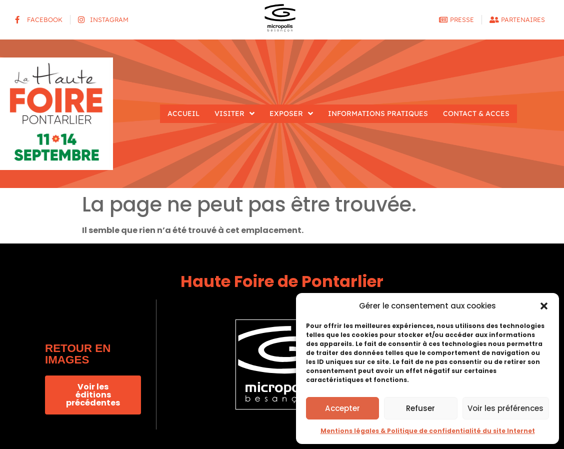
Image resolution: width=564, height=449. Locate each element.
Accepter (343, 408)
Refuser (420, 408)
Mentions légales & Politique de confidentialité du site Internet (427, 430)
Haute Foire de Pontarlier (282, 281)
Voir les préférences (506, 408)
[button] (544, 306)
